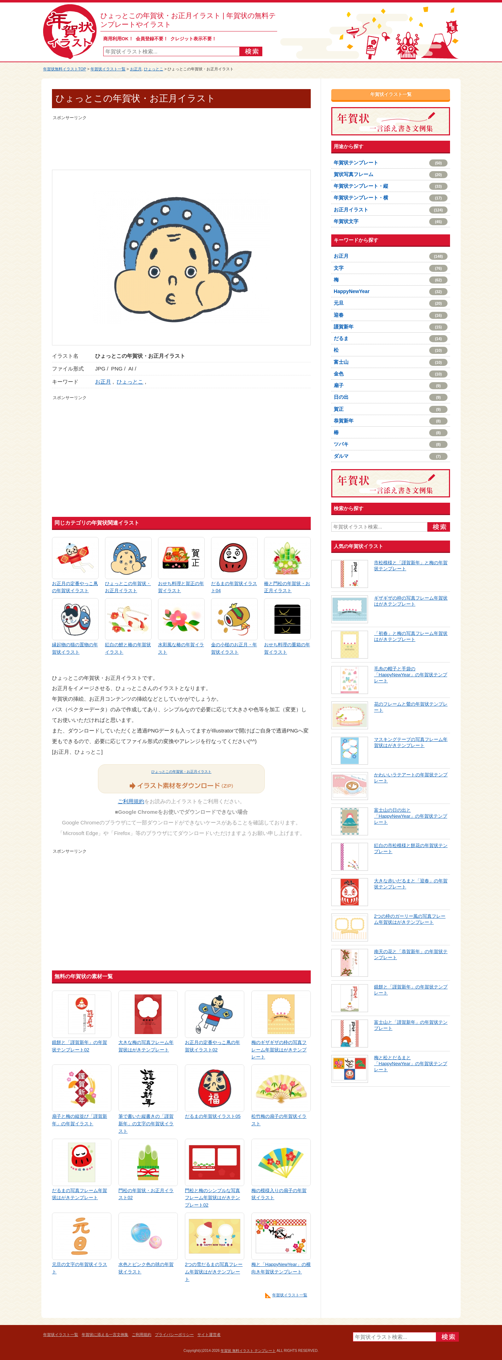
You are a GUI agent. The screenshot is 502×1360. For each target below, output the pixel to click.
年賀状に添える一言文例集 (105, 1334)
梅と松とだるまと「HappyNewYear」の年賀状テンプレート (410, 1063)
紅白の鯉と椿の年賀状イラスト (128, 648)
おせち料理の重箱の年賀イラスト (287, 648)
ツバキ (391, 444)
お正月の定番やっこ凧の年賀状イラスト (75, 587)
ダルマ (391, 456)
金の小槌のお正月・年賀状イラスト (234, 648)
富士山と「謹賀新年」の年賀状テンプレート (411, 1025)
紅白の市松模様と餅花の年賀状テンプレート (411, 848)
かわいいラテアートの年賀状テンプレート (411, 777)
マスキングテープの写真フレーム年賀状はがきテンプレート (411, 742)
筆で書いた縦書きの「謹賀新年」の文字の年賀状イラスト (146, 1124)
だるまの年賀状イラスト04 (234, 587)
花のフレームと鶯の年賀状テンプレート (411, 707)
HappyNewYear (391, 291)
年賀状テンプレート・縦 (391, 186)
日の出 (391, 397)
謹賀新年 (391, 327)
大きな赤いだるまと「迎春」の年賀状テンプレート (411, 883)
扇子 (391, 385)
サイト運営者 (209, 1334)
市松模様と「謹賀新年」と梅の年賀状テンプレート (411, 565)
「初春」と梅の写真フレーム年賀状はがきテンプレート (411, 636)
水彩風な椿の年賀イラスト (181, 648)
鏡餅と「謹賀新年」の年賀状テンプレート (411, 990)
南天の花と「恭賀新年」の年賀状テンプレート (411, 954)
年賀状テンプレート (391, 163)
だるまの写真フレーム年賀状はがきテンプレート (79, 1194)
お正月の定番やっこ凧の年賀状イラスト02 (212, 1046)
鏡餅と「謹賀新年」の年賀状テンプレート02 (79, 1046)
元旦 (391, 303)
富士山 (391, 362)
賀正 (391, 409)
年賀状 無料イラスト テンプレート (248, 1351)
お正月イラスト (391, 210)
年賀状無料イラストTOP (64, 69)
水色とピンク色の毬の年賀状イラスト (146, 1268)
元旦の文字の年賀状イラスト (79, 1268)
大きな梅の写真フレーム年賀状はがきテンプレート (146, 1046)
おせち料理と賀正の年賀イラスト (181, 587)
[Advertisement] (181, 138)
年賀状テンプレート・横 (391, 198)
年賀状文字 (391, 221)
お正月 (136, 69)
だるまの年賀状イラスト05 (212, 1116)
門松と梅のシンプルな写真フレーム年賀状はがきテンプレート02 (212, 1198)
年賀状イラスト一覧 (108, 69)
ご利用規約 (131, 801)
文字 (391, 268)
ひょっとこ (153, 69)
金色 (391, 374)
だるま (391, 338)
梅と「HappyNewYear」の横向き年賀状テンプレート (281, 1268)
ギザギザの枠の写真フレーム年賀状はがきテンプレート (411, 601)
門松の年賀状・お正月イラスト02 (146, 1194)
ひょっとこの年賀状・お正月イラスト (128, 587)
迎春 (391, 315)
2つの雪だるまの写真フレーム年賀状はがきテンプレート (214, 1272)
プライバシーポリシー (174, 1334)
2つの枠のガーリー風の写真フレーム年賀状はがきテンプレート (409, 919)
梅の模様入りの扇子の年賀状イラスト (279, 1194)
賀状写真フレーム (391, 174)
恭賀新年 (391, 421)
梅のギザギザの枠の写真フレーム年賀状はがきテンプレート (279, 1050)
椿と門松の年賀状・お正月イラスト (287, 587)
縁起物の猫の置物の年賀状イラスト (75, 648)
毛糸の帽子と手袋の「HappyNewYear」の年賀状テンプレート (410, 674)
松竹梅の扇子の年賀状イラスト (279, 1120)
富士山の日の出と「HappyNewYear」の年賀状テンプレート (410, 816)
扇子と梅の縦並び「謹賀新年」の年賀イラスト (79, 1120)
